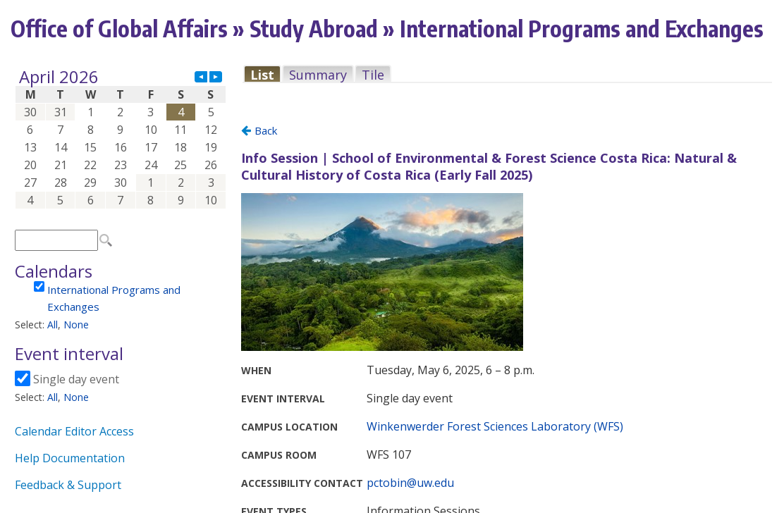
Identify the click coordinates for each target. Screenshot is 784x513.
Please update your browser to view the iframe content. (120, 138)
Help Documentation (70, 458)
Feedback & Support (68, 485)
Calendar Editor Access (74, 431)
